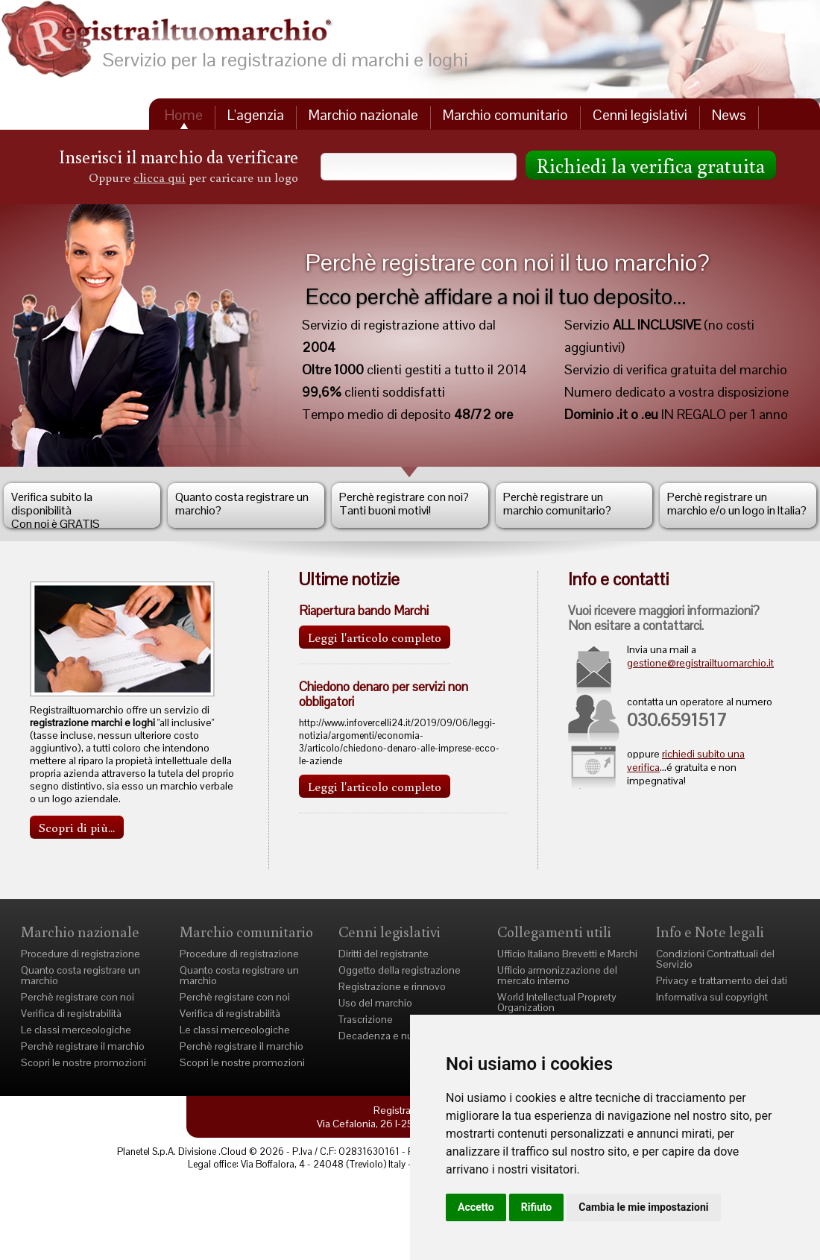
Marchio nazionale (363, 115)
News (729, 115)
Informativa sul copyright (712, 997)
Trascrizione (365, 1019)
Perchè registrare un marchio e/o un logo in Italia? (737, 503)
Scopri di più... (77, 827)
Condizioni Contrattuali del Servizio (715, 959)
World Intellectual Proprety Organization (556, 1002)
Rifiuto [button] (536, 1207)
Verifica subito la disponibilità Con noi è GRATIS (55, 508)
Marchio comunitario (505, 115)
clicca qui (159, 177)
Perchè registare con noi (235, 997)
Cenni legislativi (640, 115)
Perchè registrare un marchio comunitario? (557, 503)
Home (184, 115)
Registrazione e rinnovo (392, 986)
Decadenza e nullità (383, 1035)
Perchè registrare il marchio (83, 1046)
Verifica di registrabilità (71, 1013)
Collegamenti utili (554, 931)
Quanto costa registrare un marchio (80, 975)
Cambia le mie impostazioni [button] (643, 1207)
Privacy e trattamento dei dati (721, 980)
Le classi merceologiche (76, 1029)
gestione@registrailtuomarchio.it (700, 663)
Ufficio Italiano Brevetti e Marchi (567, 953)
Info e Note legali (710, 931)
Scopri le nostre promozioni (83, 1062)
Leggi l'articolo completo (374, 637)
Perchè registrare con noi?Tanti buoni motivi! (404, 503)
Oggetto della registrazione (399, 970)
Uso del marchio (375, 1002)
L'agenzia (255, 115)
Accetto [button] (476, 1207)
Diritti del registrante (383, 953)
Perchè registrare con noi (77, 997)
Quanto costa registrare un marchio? (242, 503)
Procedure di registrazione (80, 953)
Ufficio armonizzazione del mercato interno (557, 975)
